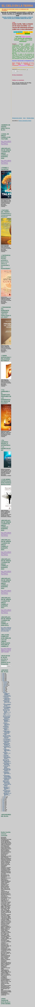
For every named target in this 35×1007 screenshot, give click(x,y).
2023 (3, 677)
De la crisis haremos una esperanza (7, 739)
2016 (3, 802)
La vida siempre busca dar (6, 755)
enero (4, 797)
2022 (3, 678)
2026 (3, 673)
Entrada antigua (30, 118)
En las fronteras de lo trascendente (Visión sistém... (7, 764)
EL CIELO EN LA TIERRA (17, 5)
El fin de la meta (6, 759)
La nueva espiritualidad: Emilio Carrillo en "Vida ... (7, 750)
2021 (3, 679)
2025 (3, 674)
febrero (4, 796)
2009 (3, 810)
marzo (4, 691)
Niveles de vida (6, 780)
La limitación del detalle (6, 734)
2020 (3, 680)
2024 (3, 675)
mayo (4, 689)
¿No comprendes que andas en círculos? (7, 785)
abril (4, 690)
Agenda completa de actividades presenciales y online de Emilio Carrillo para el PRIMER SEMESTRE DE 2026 (17, 17)
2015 (3, 803)
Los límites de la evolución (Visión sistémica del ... (7, 699)
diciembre (5, 681)
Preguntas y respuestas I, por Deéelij (6, 753)
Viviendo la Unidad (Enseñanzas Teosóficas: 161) (6, 744)
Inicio (24, 118)
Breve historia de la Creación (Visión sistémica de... (6, 791)
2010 (3, 809)
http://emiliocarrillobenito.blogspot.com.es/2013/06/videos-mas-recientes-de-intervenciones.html (6, 629)
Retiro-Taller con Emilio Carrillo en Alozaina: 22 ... (7, 761)
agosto (4, 686)
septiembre (5, 685)
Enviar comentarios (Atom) (25, 120)
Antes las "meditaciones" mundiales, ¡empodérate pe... (7, 694)
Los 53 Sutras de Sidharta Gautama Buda (7, 747)
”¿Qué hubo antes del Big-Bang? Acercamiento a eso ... (7, 794)
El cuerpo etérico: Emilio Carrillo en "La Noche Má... (7, 732)
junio (4, 688)
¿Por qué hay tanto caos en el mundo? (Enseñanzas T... (6, 767)
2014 (3, 804)
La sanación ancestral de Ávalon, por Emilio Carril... (7, 779)
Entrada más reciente (17, 118)
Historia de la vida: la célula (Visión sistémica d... (7, 742)
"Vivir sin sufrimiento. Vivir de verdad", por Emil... (7, 705)
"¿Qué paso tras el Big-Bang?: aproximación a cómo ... (6, 788)
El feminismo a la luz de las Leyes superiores (7, 737)
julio (4, 687)
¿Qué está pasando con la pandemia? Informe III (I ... (7, 707)
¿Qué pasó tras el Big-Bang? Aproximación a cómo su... (6, 720)
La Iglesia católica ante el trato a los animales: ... (7, 757)
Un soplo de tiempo (6, 735)
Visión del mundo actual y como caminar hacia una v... (7, 702)
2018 (3, 800)
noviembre (5, 682)
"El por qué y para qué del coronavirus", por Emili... (7, 711)
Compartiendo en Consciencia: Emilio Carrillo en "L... (7, 773)
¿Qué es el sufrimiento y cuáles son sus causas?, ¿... (6, 724)
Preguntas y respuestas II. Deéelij (6, 729)
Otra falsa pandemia (7, 715)
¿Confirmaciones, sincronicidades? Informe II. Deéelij (7, 776)
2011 (3, 808)
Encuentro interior (6, 709)
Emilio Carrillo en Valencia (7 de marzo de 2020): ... (7, 782)
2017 (3, 801)
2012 (3, 807)
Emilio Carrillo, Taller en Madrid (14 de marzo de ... (7, 770)
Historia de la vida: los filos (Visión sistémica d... (6, 717)
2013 (3, 806)
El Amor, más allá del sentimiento (7, 696)
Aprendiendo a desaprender (6, 727)
